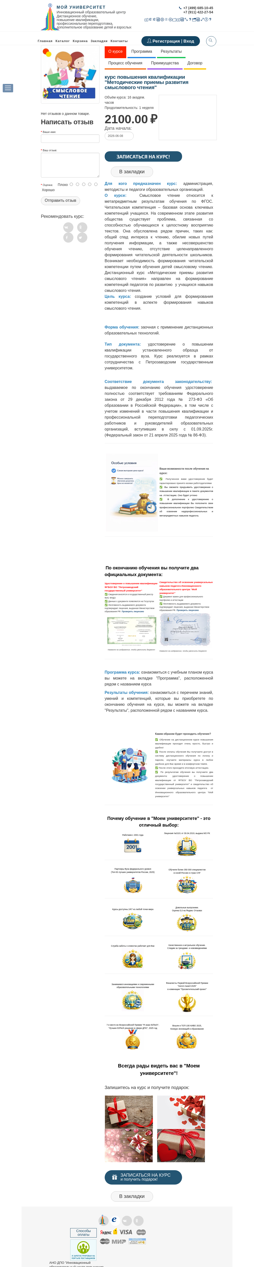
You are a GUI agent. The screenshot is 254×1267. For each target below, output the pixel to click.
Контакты (119, 41)
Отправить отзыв (60, 200)
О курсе (115, 51)
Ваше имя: (49, 131)
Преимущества (165, 63)
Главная (45, 41)
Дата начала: (118, 128)
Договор (195, 63)
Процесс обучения (125, 63)
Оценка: (48, 184)
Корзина (80, 41)
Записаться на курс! (143, 156)
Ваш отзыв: (50, 150)
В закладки (132, 171)
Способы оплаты (83, 1233)
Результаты (171, 51)
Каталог (63, 41)
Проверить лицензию (133, 611)
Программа (141, 51)
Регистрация (167, 41)
